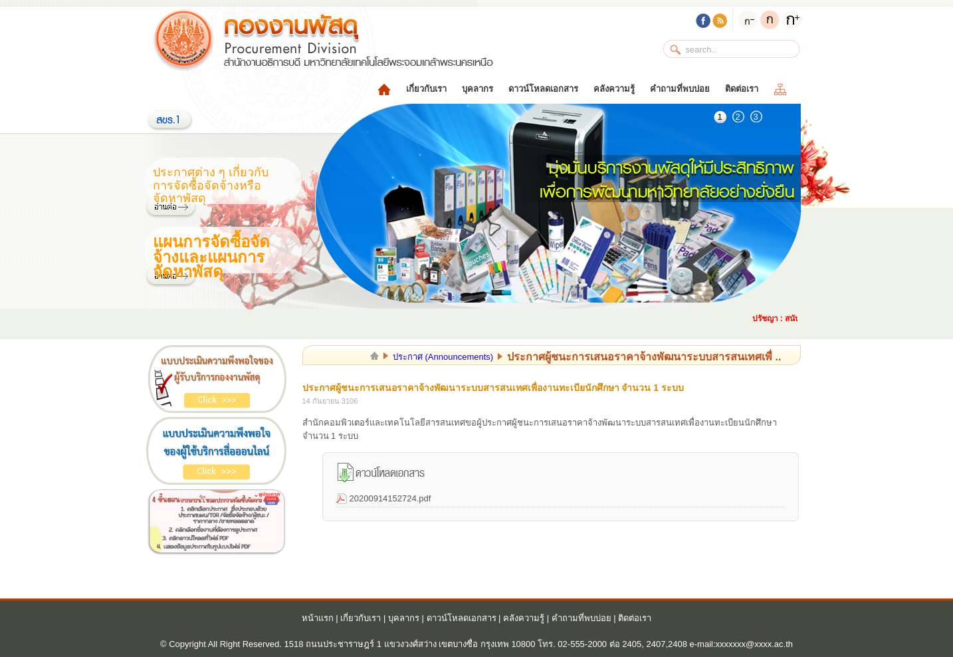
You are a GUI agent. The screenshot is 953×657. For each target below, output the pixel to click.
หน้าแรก (318, 618)
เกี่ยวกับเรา (426, 89)
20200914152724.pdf (390, 498)
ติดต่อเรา (741, 89)
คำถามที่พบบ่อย (680, 89)
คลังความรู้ (614, 89)
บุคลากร (477, 89)
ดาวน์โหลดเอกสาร (543, 89)
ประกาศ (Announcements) (443, 357)
